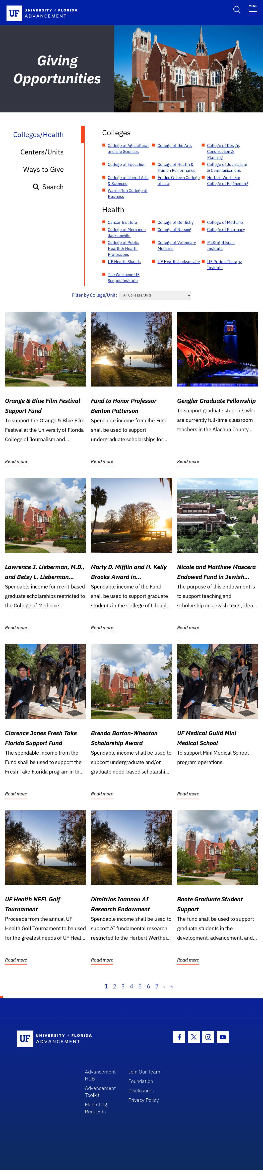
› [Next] (164, 986)
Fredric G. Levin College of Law (179, 180)
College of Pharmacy (226, 229)
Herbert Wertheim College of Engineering (227, 180)
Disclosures (141, 1090)
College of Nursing (174, 229)
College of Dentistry (176, 222)
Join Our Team (144, 1071)
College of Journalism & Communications (227, 167)
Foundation (140, 1081)
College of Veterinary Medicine (177, 245)
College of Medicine (225, 222)
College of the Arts (175, 145)
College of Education (126, 164)
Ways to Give (43, 169)
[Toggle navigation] (253, 9)
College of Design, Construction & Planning (223, 151)
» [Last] (171, 986)
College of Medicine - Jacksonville (127, 232)
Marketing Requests (96, 1108)
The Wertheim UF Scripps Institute (123, 277)
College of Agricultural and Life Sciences (128, 148)
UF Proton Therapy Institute (224, 264)
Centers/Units (42, 151)
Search (48, 186)
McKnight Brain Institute (221, 245)
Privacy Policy (143, 1100)
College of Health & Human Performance (177, 167)
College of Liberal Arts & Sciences (128, 180)
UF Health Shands (124, 261)
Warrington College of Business (127, 193)
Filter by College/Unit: (94, 295)
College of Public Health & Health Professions (123, 248)
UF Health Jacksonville (179, 261)
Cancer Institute (122, 222)
